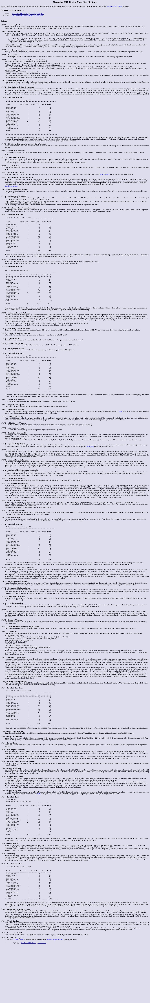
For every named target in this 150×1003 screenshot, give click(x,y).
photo (120, 440)
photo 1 (102, 181)
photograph (90, 476)
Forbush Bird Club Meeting (20, 14)
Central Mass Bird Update (114, 6)
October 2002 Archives (28, 1000)
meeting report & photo (37, 14)
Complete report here (11, 193)
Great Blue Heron (18, 997)
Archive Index (42, 1000)
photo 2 (107, 181)
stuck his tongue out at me (55, 997)
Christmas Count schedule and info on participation (27, 15)
